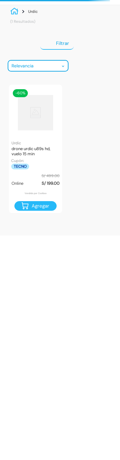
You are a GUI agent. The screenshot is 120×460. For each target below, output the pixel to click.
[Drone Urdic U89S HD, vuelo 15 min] (35, 149)
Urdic (33, 11)
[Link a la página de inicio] (16, 11)
